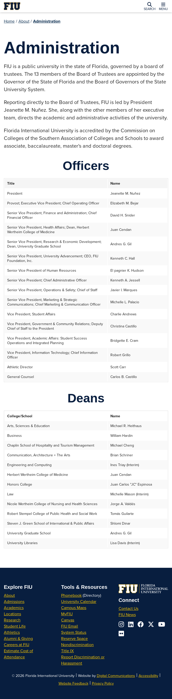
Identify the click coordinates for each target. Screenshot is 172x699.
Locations (12, 614)
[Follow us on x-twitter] (151, 624)
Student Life (15, 626)
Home (9, 21)
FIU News (127, 614)
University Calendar (78, 601)
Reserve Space (74, 638)
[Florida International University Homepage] (38, 6)
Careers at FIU (16, 644)
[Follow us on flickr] (121, 633)
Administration (46, 21)
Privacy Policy (103, 683)
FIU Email (69, 626)
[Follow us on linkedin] (131, 624)
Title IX (67, 651)
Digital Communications (116, 675)
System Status (73, 632)
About (24, 21)
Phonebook (71, 595)
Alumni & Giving (18, 638)
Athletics (12, 632)
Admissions (14, 601)
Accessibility (148, 675)
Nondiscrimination (77, 644)
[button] (149, 6)
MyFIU (67, 614)
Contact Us (128, 608)
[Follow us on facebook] (141, 624)
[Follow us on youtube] (161, 624)
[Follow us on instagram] (121, 624)
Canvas (67, 620)
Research (12, 620)
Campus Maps (73, 607)
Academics (14, 607)
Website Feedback (73, 683)
